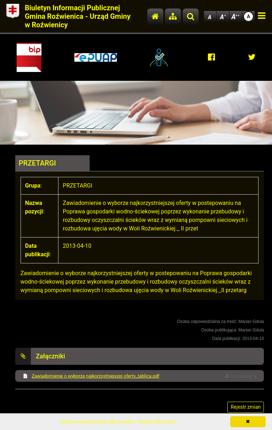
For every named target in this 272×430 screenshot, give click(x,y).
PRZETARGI (37, 163)
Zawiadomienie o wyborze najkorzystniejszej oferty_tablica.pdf (95, 376)
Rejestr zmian (246, 407)
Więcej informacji (156, 421)
